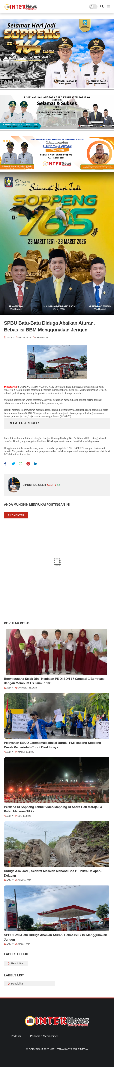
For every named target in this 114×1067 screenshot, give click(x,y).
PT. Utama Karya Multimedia (69, 1049)
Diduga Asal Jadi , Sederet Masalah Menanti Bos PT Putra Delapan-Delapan (52, 873)
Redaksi (16, 1036)
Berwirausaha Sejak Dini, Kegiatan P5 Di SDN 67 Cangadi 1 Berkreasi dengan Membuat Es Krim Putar (54, 681)
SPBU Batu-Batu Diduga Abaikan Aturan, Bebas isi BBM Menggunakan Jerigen (55, 937)
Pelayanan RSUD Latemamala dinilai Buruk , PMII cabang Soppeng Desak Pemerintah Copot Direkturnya (52, 745)
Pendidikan (17, 963)
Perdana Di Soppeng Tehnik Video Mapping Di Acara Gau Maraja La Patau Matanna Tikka (53, 809)
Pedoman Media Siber (44, 1036)
